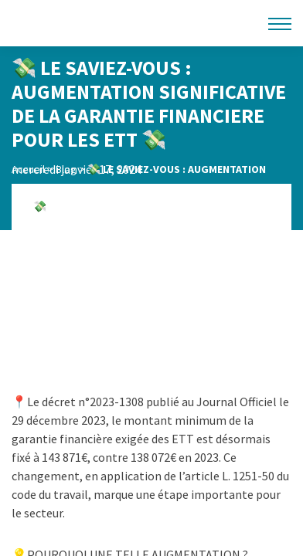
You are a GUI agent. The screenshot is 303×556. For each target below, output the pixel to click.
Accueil (28, 169)
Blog (66, 169)
